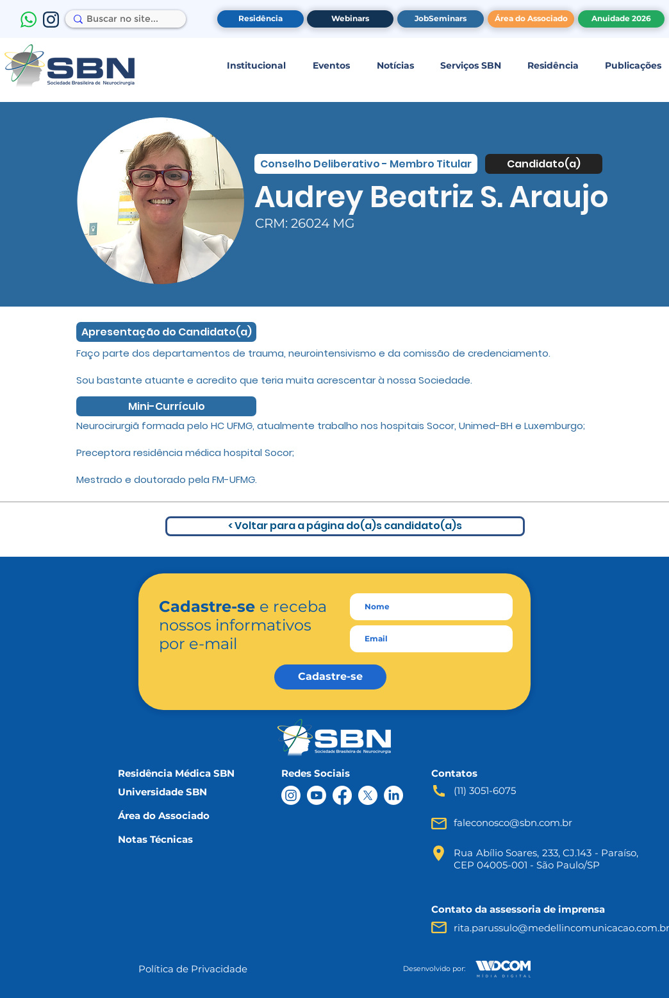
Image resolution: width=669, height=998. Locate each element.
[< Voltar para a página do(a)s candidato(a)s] (345, 526)
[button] (256, 65)
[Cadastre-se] (330, 676)
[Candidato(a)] (543, 164)
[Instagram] (291, 795)
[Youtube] (316, 795)
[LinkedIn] (393, 795)
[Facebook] (342, 795)
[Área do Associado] (531, 19)
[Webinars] (350, 19)
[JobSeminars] (440, 19)
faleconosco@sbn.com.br (513, 822)
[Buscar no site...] (122, 19)
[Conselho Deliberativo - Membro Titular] (365, 164)
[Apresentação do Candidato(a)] (166, 332)
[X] (367, 795)
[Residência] (260, 19)
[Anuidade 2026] (621, 19)
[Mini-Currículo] (166, 406)
